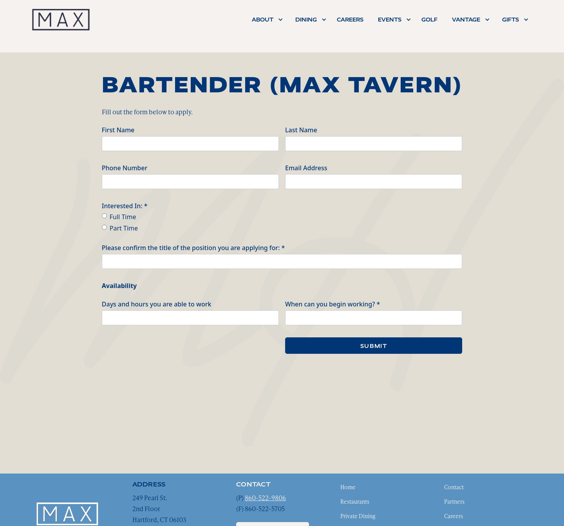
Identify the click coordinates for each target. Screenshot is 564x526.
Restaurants (354, 501)
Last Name (301, 130)
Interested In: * (125, 206)
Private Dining (358, 516)
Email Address (306, 168)
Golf (429, 19)
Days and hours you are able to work (157, 304)
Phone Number (124, 168)
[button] (265, 20)
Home (348, 487)
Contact (454, 487)
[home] (60, 19)
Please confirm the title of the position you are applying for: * (193, 247)
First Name (118, 130)
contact (253, 484)
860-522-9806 (265, 497)
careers (350, 19)
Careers (453, 516)
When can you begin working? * (332, 304)
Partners (454, 501)
